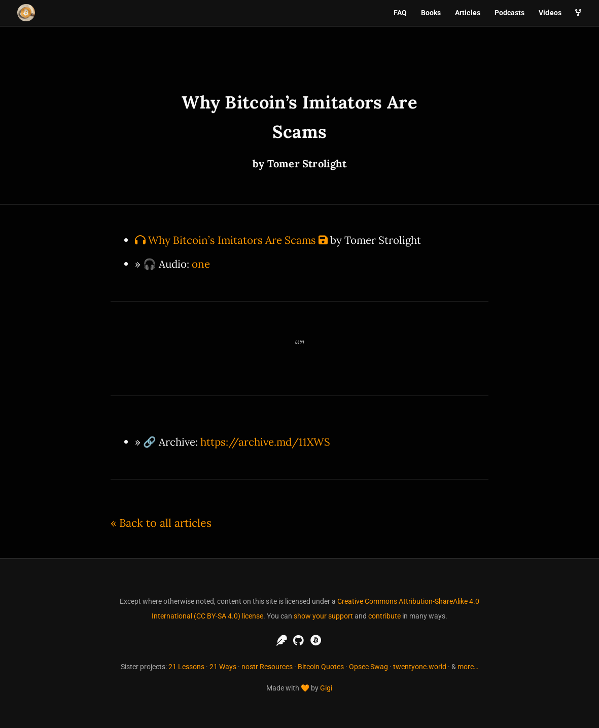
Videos (550, 13)
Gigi (326, 688)
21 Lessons (186, 667)
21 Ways (222, 667)
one (201, 264)
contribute (384, 616)
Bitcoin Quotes (321, 667)
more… (467, 667)
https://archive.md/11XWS (265, 442)
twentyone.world (419, 667)
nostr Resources (267, 667)
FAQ (400, 13)
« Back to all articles (161, 523)
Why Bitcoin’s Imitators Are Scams (232, 240)
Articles (467, 13)
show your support (323, 616)
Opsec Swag (368, 667)
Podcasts (510, 13)
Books (431, 13)
